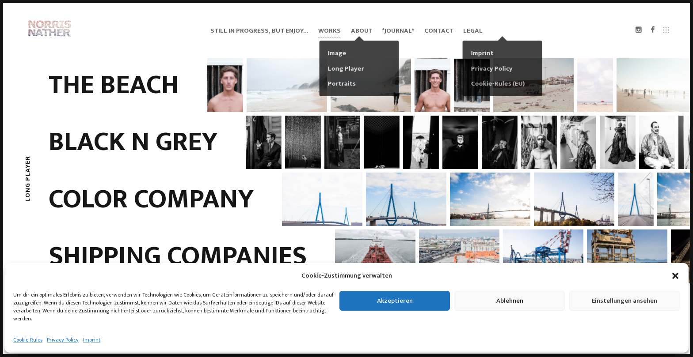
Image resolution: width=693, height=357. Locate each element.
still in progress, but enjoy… (259, 30)
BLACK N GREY (133, 142)
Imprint (91, 339)
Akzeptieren (395, 300)
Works (329, 30)
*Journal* (398, 30)
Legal (473, 30)
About (362, 30)
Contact (438, 30)
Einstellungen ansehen (624, 300)
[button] (675, 275)
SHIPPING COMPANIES (178, 256)
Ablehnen (509, 300)
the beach (114, 85)
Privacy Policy (63, 339)
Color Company (151, 199)
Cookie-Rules (27, 339)
